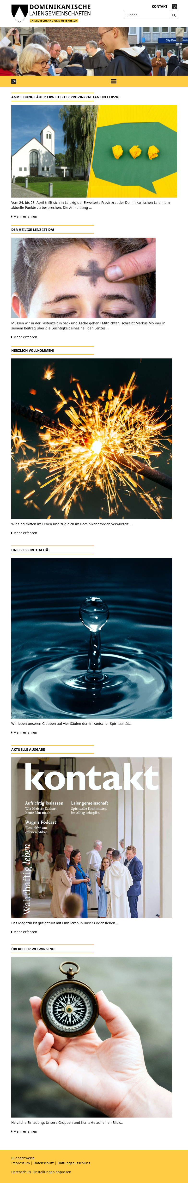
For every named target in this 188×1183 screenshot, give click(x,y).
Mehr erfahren (24, 216)
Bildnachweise (23, 1158)
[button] (14, 51)
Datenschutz (44, 1163)
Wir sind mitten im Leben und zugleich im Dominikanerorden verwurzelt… (71, 524)
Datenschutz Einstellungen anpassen (41, 1172)
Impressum (20, 1163)
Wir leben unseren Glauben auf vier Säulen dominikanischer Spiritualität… (71, 723)
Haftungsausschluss (74, 1163)
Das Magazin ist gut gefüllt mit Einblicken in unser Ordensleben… (64, 923)
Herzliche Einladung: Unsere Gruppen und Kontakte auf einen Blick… (67, 1122)
